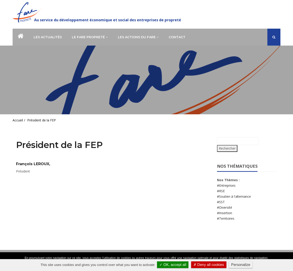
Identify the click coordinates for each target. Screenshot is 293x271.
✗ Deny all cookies (208, 265)
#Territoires (225, 218)
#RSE (221, 191)
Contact (177, 37)
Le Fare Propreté (90, 37)
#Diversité (224, 207)
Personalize (240, 265)
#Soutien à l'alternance (234, 196)
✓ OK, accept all (172, 265)
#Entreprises (226, 185)
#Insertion (224, 213)
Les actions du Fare (138, 37)
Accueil (18, 120)
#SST (221, 202)
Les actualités (48, 37)
